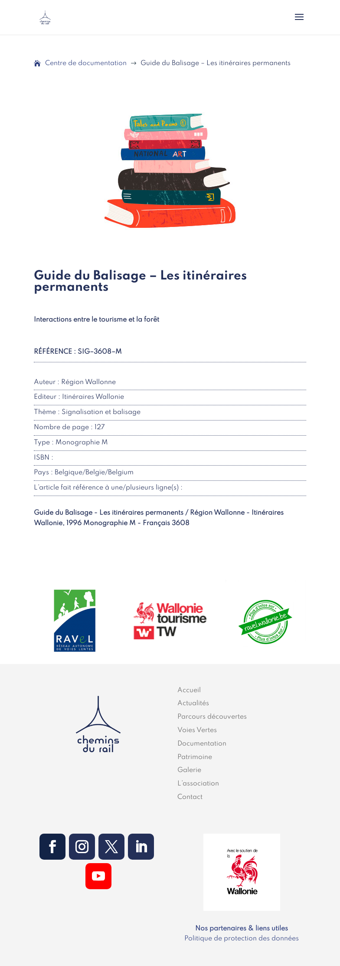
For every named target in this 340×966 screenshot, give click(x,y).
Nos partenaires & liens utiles (241, 928)
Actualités (193, 703)
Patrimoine (194, 757)
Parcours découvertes (212, 716)
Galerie (189, 770)
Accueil (189, 690)
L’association (198, 783)
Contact (190, 797)
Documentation (201, 743)
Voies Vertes (197, 730)
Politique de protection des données (241, 938)
